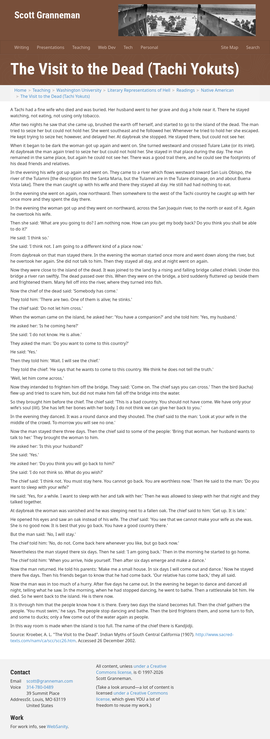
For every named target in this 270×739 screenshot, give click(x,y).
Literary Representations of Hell (138, 90)
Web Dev (107, 47)
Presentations (50, 47)
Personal (149, 47)
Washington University (79, 90)
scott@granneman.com (50, 681)
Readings (185, 90)
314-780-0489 (40, 687)
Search (253, 47)
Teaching (81, 47)
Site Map (229, 47)
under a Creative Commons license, (131, 669)
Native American (217, 90)
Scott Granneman (47, 14)
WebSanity (57, 726)
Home (20, 90)
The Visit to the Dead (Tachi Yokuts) (55, 96)
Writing (21, 47)
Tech (128, 47)
